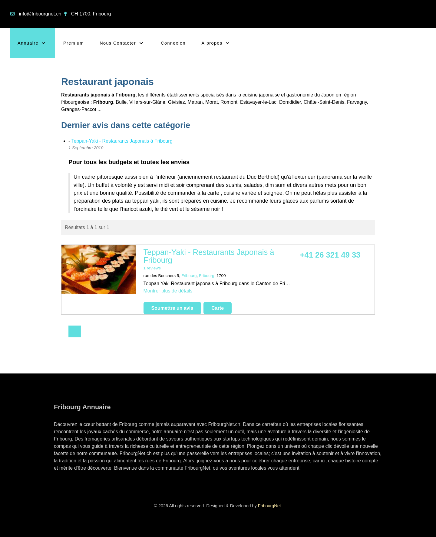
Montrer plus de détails (168, 290)
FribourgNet (269, 505)
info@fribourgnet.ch (40, 13)
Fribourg (189, 275)
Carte (217, 308)
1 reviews (152, 268)
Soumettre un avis (172, 308)
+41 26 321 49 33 (330, 255)
